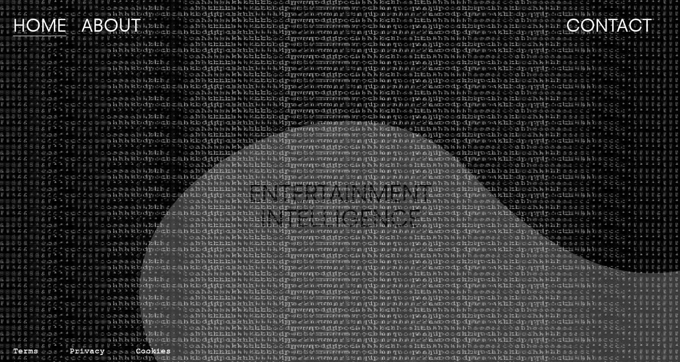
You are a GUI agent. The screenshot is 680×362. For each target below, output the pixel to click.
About (111, 25)
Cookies (153, 352)
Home (39, 25)
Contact (609, 25)
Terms (25, 352)
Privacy (87, 352)
